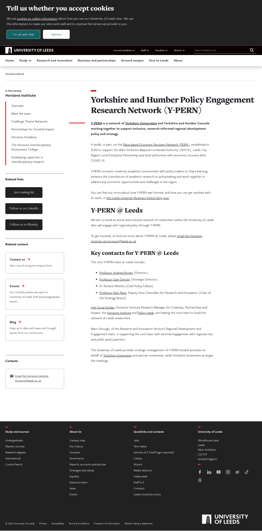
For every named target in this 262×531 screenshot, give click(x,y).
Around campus (132, 60)
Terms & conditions (79, 524)
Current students (124, 50)
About (178, 60)
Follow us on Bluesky (24, 224)
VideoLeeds (140, 476)
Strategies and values (82, 470)
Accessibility (57, 524)
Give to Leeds (158, 60)
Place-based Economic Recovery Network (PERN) (156, 144)
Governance (77, 458)
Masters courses (15, 446)
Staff (145, 50)
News (73, 488)
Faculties (161, 50)
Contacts (139, 488)
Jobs (136, 440)
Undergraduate (14, 440)
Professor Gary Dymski (114, 279)
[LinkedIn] (209, 473)
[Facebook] (200, 473)
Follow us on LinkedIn (23, 208)
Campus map (77, 440)
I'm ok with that (23, 34)
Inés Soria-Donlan (102, 307)
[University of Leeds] (229, 519)
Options (56, 34)
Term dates (140, 446)
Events (73, 494)
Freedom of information (107, 524)
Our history (76, 446)
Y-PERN (96, 123)
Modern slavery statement (139, 524)
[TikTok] (246, 473)
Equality (74, 476)
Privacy (43, 524)
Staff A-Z (139, 482)
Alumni (179, 50)
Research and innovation (54, 60)
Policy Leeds (146, 313)
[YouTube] (218, 473)
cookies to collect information (37, 18)
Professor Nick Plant (112, 293)
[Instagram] (228, 473)
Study (25, 60)
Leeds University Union (147, 494)
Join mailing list (24, 192)
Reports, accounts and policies (88, 464)
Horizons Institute (14, 74)
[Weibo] (237, 473)
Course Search (14, 464)
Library (138, 458)
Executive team (78, 482)
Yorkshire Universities (141, 123)
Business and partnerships (97, 60)
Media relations (143, 470)
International (13, 458)
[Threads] (200, 481)
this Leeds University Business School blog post (137, 198)
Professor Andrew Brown (116, 273)
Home (9, 60)
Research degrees (15, 452)
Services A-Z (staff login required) (154, 452)
